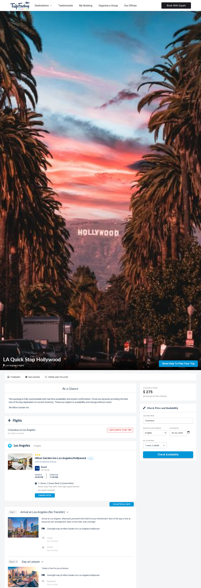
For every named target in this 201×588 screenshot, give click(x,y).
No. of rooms (148, 440)
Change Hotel (44, 495)
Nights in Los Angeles (152, 428)
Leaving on (174, 428)
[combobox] (168, 421)
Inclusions (32, 377)
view (90, 458)
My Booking (85, 5)
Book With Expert (176, 5)
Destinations (43, 5)
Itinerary (13, 377)
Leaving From (148, 416)
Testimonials (65, 5)
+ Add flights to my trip (120, 430)
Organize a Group (108, 5)
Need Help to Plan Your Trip (178, 363)
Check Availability (168, 454)
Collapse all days (121, 504)
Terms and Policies (56, 377)
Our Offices (130, 5)
